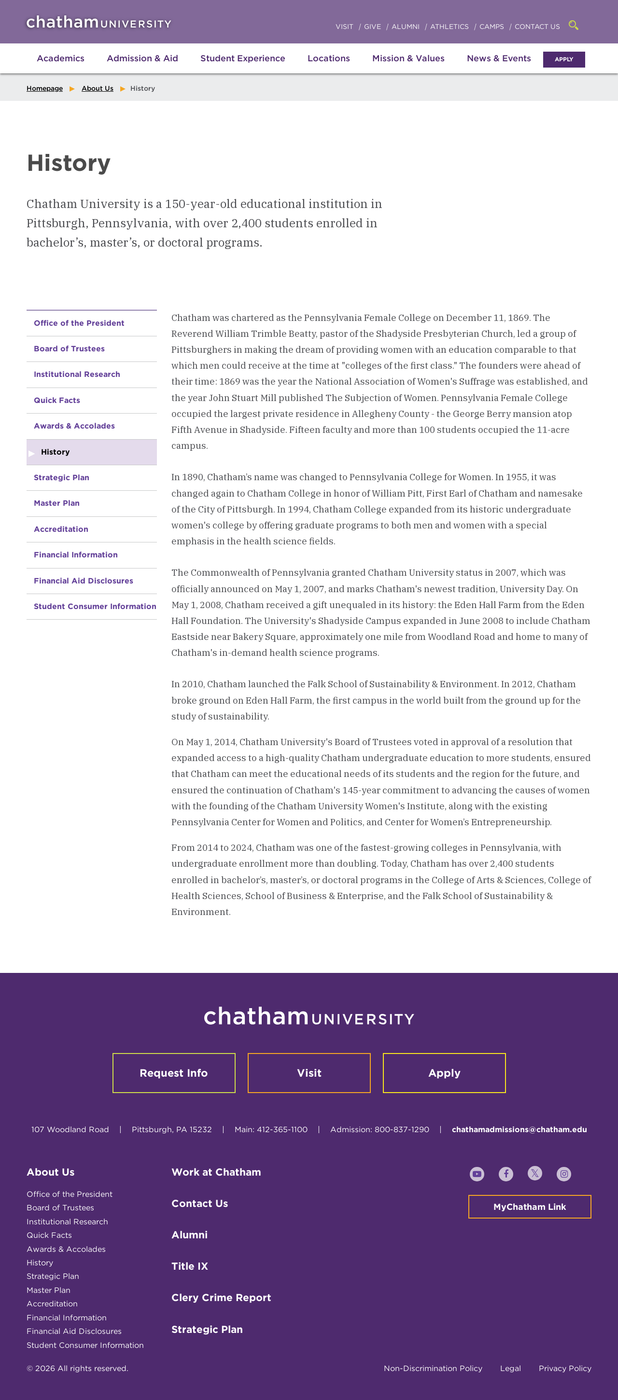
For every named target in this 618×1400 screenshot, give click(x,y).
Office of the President (79, 323)
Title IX (189, 1266)
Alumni (406, 26)
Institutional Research (77, 374)
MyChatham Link (529, 1207)
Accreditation (61, 529)
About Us (97, 88)
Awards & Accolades (74, 425)
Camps (492, 26)
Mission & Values (408, 58)
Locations (329, 58)
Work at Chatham (216, 1172)
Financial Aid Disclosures (83, 580)
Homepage (45, 88)
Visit (345, 26)
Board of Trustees (69, 348)
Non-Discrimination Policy (433, 1368)
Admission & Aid (142, 58)
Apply (564, 59)
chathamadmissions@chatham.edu (519, 1129)
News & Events (499, 58)
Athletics (450, 26)
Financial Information (76, 554)
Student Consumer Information (95, 606)
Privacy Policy (565, 1368)
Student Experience (242, 58)
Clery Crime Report (221, 1297)
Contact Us (537, 26)
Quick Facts (57, 400)
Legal (510, 1368)
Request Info (174, 1073)
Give (373, 26)
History (40, 1262)
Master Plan (57, 503)
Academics (60, 58)
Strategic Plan (61, 477)
